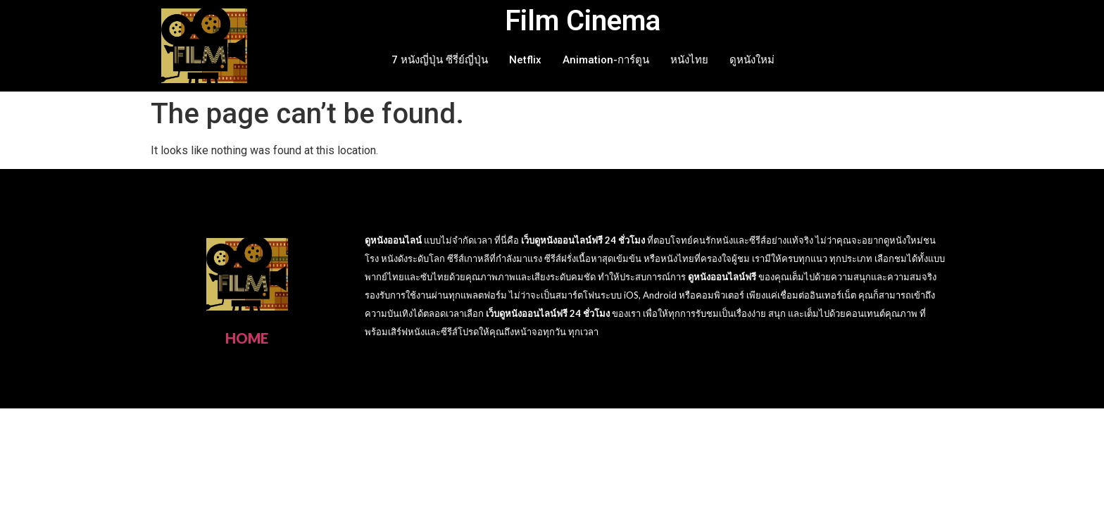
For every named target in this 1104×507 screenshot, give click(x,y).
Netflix (525, 60)
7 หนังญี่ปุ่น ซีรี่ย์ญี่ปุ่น (439, 60)
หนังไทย (689, 60)
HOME (246, 338)
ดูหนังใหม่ (751, 60)
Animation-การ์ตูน (606, 60)
